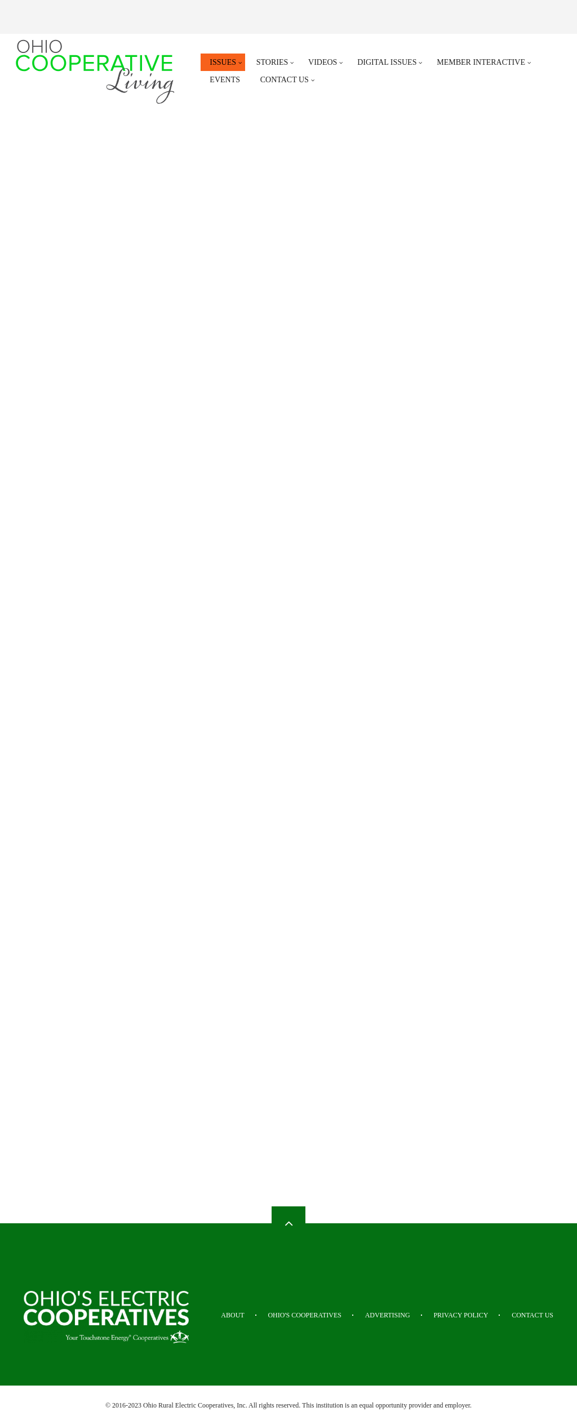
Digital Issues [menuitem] (386, 62)
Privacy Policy (460, 1315)
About (232, 1315)
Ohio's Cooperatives (304, 1315)
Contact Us (532, 1315)
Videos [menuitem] (322, 62)
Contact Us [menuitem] (284, 80)
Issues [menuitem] (223, 62)
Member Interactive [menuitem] (481, 62)
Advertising (387, 1315)
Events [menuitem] (225, 80)
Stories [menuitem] (272, 62)
